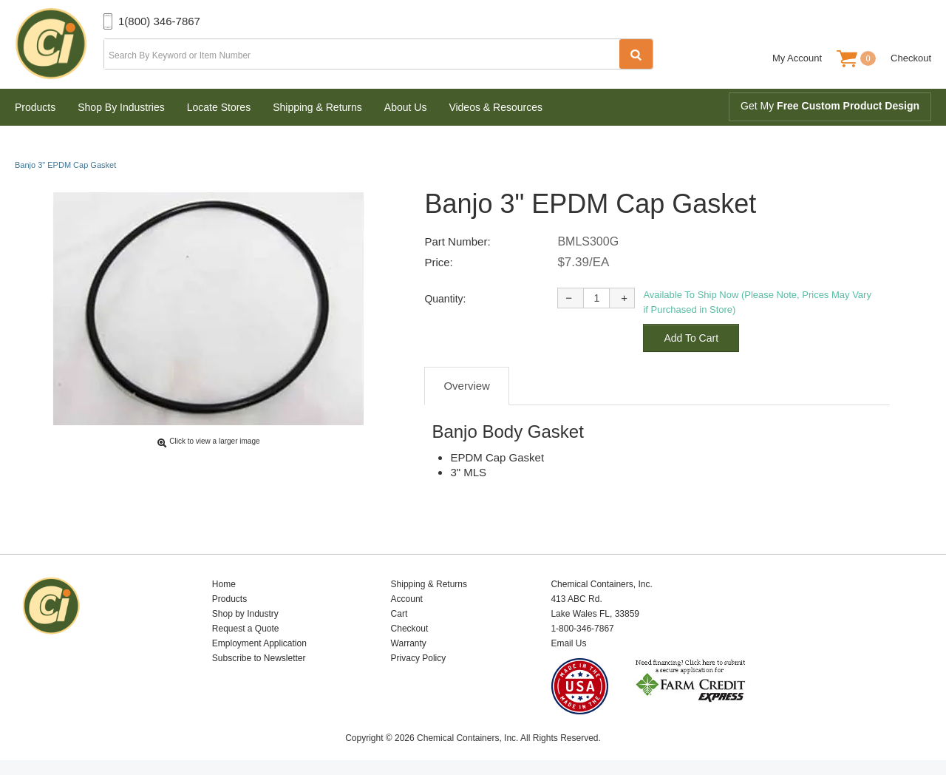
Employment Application (259, 643)
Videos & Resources (495, 107)
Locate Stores (219, 107)
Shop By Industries (121, 107)
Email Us (568, 643)
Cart (399, 614)
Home (224, 584)
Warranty (408, 643)
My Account (797, 58)
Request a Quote (245, 628)
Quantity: (445, 299)
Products (35, 107)
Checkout (911, 58)
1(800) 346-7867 (159, 21)
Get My (830, 106)
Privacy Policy (418, 658)
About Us (405, 107)
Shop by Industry (245, 614)
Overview (466, 385)
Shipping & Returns (317, 107)
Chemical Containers (59, 44)
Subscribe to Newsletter (259, 658)
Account (407, 599)
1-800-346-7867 (582, 628)
